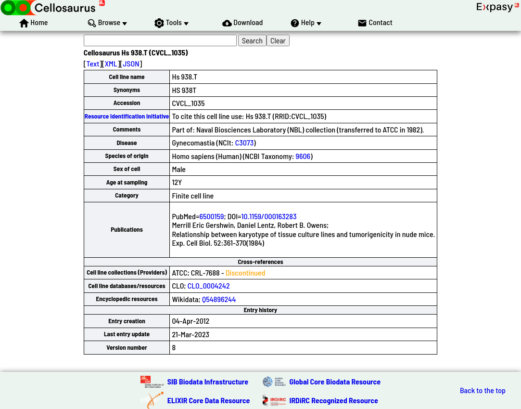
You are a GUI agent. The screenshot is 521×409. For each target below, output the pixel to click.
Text (92, 63)
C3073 (244, 142)
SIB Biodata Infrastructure (207, 381)
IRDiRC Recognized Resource (334, 400)
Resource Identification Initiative (127, 116)
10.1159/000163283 (268, 216)
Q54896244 (219, 298)
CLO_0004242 (209, 285)
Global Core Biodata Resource (335, 381)
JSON (131, 63)
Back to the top (483, 390)
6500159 (211, 216)
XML (111, 63)
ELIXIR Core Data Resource (208, 400)
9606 (303, 155)
